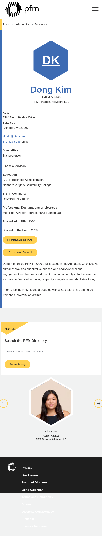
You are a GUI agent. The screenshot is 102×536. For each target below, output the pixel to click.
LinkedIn (28, 519)
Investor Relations (34, 526)
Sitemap (27, 504)
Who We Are (23, 24)
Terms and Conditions (37, 497)
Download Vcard (20, 252)
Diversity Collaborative (38, 511)
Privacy (27, 468)
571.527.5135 (12, 141)
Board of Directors (35, 482)
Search (15, 364)
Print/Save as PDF (20, 239)
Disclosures (30, 475)
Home (6, 24)
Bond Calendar (32, 489)
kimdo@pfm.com (14, 136)
